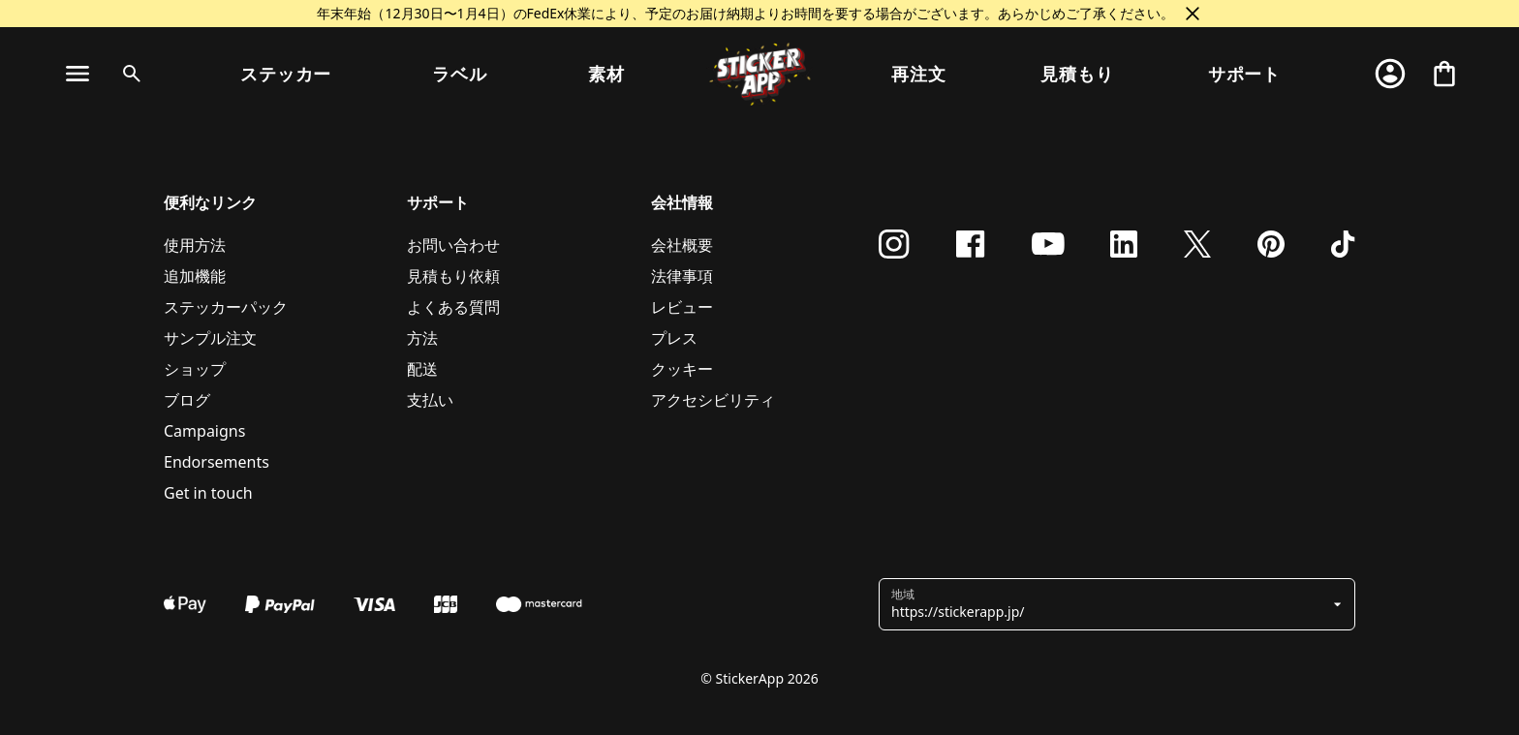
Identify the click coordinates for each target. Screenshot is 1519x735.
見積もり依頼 (453, 276)
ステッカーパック (226, 307)
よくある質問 (453, 307)
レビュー (682, 307)
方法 (422, 338)
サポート (1245, 73)
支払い (430, 400)
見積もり (1077, 73)
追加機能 (195, 276)
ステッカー (286, 73)
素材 (606, 73)
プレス (674, 338)
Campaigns (204, 431)
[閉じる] (1192, 13)
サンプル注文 (210, 338)
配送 (422, 369)
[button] (1109, 604)
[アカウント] (1390, 73)
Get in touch (208, 493)
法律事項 (682, 276)
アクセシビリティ (713, 400)
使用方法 (195, 245)
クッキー (682, 369)
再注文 (918, 73)
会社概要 (682, 245)
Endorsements (216, 462)
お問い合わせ (453, 245)
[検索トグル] (128, 73)
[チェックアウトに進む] (1444, 73)
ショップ (195, 369)
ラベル (459, 73)
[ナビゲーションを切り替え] (77, 73)
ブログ (187, 400)
